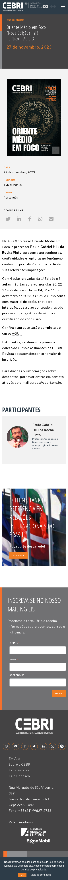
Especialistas (19, 770)
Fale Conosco (19, 776)
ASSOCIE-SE (18, 555)
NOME (13, 660)
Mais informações (40, 874)
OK (22, 874)
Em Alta (15, 759)
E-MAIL (14, 643)
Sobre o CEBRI (20, 764)
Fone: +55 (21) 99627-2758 (30, 811)
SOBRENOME (16, 675)
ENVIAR (59, 693)
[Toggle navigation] (63, 6)
